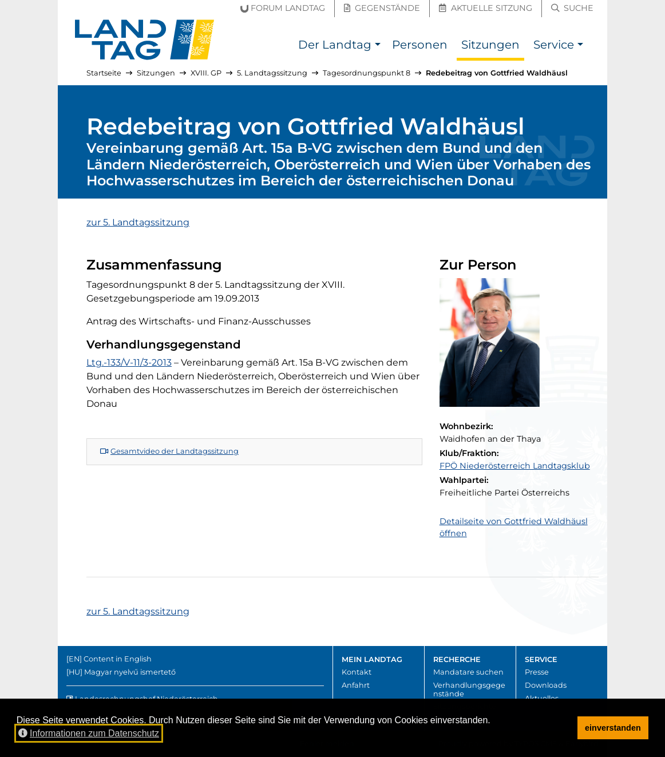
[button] (377, 46)
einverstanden (613, 727)
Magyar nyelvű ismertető (130, 672)
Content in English (118, 659)
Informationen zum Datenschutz (88, 733)
